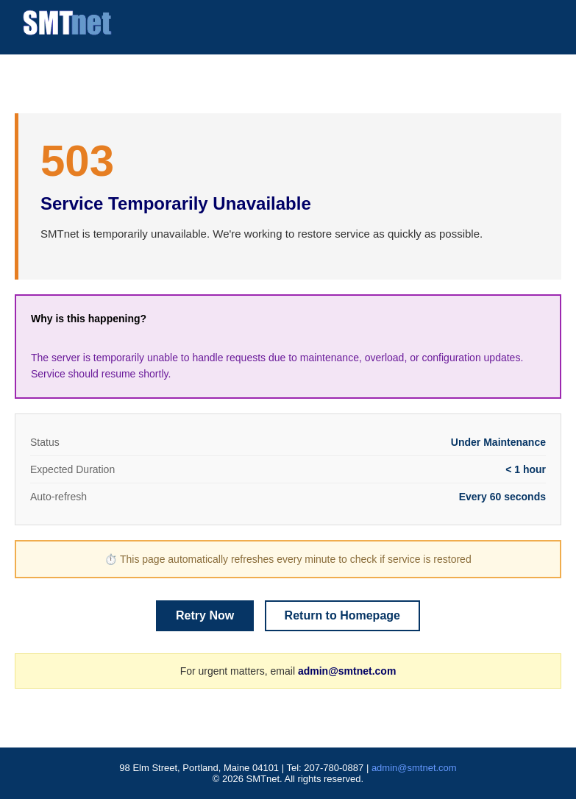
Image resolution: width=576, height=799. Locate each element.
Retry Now (205, 615)
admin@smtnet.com (347, 671)
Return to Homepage (342, 615)
